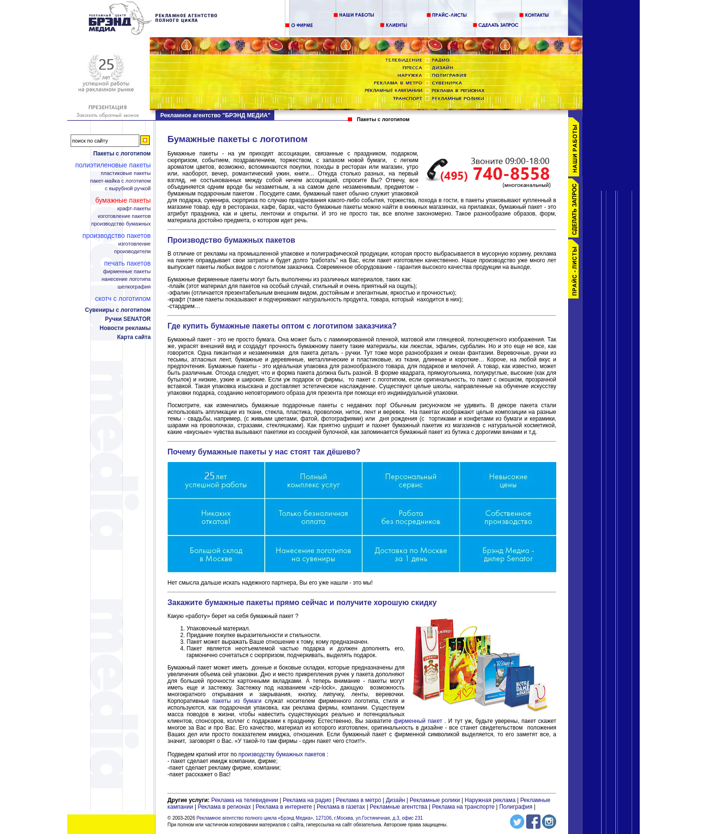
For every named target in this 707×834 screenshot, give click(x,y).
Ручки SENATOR (128, 319)
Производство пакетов (117, 235)
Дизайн (395, 800)
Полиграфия (515, 806)
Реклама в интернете (284, 806)
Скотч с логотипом (123, 298)
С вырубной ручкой (128, 188)
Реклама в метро (358, 800)
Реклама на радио (307, 800)
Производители (132, 251)
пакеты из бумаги (236, 701)
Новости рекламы (125, 328)
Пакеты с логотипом (122, 153)
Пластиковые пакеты (126, 173)
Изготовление (134, 244)
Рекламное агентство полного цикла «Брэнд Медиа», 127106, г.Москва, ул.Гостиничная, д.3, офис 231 (310, 818)
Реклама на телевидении (244, 800)
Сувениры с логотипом (118, 310)
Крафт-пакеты (134, 208)
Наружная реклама (490, 800)
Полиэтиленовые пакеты (113, 165)
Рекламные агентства (399, 806)
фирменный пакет (418, 721)
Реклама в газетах (342, 806)
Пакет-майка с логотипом (120, 181)
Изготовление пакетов (124, 216)
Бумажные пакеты (123, 200)
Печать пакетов (127, 263)
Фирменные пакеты (127, 271)
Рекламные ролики (435, 800)
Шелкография (134, 286)
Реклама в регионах (224, 806)
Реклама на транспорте (463, 806)
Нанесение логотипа (126, 279)
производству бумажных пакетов (282, 754)
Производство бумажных (121, 224)
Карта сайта (134, 337)
